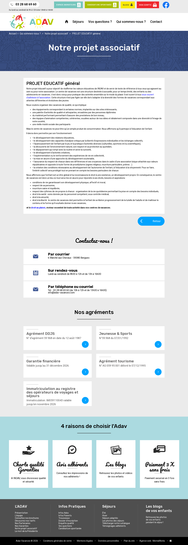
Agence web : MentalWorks (152, 541)
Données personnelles (108, 541)
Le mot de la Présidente (26, 531)
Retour (150, 221)
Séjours (78, 22)
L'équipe (19, 515)
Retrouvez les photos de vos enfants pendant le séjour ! (156, 520)
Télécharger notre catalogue (116, 523)
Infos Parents (65, 515)
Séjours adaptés (110, 518)
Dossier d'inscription (68, 521)
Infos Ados (64, 513)
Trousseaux (64, 518)
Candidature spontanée (70, 528)
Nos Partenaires (22, 523)
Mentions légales (85, 541)
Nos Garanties (22, 526)
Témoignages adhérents (114, 526)
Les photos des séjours (113, 521)
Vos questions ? (100, 22)
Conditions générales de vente (57, 541)
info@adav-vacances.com (61, 292)
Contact (156, 22)
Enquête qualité (66, 523)
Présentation (21, 513)
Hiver (104, 515)
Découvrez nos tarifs (25, 521)
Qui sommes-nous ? (131, 22)
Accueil (13, 33)
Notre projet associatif (56, 33)
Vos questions (65, 526)
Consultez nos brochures (27, 518)
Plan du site (129, 541)
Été (104, 513)
